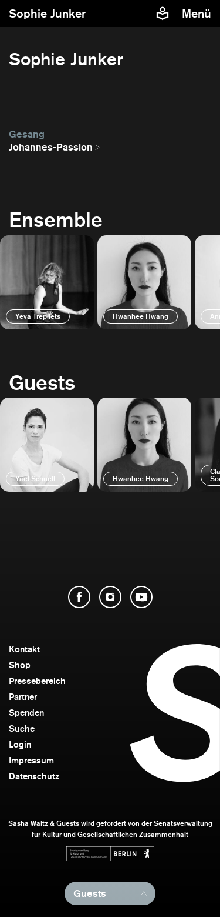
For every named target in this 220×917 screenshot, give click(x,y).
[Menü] (198, 13)
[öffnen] (47, 282)
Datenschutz (34, 776)
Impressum (31, 760)
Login (20, 744)
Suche (22, 728)
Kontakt (24, 649)
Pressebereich (37, 680)
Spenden (26, 712)
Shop (20, 665)
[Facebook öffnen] (79, 597)
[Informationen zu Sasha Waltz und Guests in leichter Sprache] (162, 13)
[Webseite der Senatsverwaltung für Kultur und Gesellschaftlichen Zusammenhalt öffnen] (110, 853)
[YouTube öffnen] (141, 597)
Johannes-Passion (51, 147)
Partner (23, 696)
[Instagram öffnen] (110, 597)
